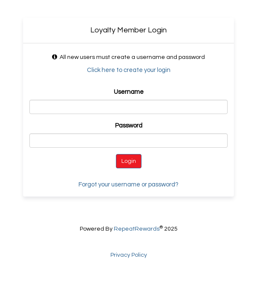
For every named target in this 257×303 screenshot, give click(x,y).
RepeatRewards (137, 229)
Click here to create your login (128, 70)
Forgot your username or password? (128, 184)
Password (128, 125)
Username (129, 92)
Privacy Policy (128, 255)
